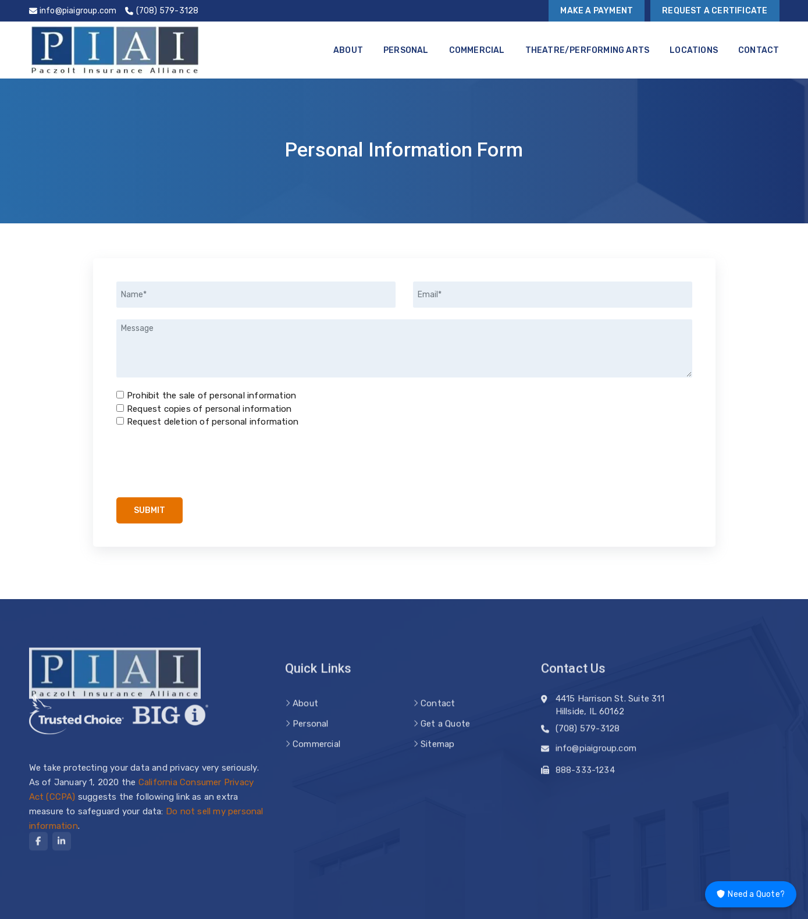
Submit (149, 510)
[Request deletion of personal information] (120, 421)
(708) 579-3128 (588, 733)
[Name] (256, 295)
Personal (406, 50)
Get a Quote (445, 740)
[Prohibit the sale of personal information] (120, 394)
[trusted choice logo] (76, 720)
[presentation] (204, 463)
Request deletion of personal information (212, 421)
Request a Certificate (714, 11)
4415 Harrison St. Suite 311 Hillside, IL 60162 (610, 713)
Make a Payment (596, 11)
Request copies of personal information (209, 409)
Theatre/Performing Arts (587, 50)
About (348, 50)
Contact (758, 50)
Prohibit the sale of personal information (211, 395)
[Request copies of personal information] (120, 408)
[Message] (404, 348)
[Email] (552, 295)
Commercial (477, 50)
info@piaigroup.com (596, 752)
